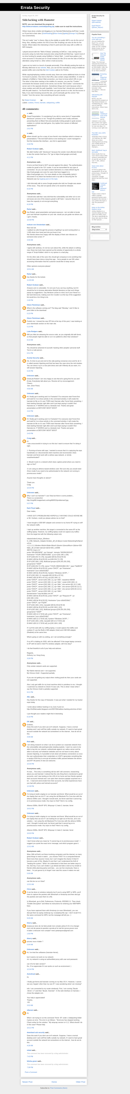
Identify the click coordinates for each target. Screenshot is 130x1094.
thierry (29, 923)
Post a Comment (31, 1072)
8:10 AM (30, 340)
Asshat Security (33, 358)
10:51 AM (30, 269)
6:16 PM (30, 717)
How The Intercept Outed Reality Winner (103, 56)
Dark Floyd (31, 508)
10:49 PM (30, 220)
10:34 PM (30, 488)
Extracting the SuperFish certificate (103, 76)
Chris (29, 889)
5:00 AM (30, 873)
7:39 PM (30, 1067)
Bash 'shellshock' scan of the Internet (103, 114)
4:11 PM (30, 157)
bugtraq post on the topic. (49, 179)
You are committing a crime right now (98, 38)
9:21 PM (30, 692)
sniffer (57, 103)
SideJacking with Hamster (97, 95)
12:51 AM (30, 846)
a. (27, 113)
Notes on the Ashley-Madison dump (98, 208)
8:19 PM (30, 204)
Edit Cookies (50, 70)
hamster (43, 103)
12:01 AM (30, 884)
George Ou (73, 33)
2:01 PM (30, 128)
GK (28, 721)
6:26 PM (30, 371)
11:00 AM (30, 280)
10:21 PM (30, 1028)
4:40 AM (30, 240)
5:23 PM (30, 313)
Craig (29, 438)
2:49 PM (30, 300)
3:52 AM (30, 1005)
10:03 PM (30, 833)
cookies (31, 103)
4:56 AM (30, 389)
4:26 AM (30, 1045)
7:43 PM (30, 1056)
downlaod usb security (36, 1032)
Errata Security (35, 7)
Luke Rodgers (32, 331)
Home (54, 1082)
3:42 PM (30, 411)
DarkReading (47, 33)
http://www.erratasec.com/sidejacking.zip (38, 26)
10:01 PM (30, 808)
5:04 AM (30, 944)
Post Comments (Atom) (58, 1088)
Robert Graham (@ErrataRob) (97, 21)
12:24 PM (30, 969)
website (43, 68)
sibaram (30, 1010)
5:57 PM (30, 503)
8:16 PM (30, 189)
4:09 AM (30, 737)
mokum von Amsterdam (36, 225)
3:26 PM (30, 658)
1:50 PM (30, 934)
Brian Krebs (57, 33)
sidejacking (50, 103)
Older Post (80, 1082)
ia (27, 133)
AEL (28, 697)
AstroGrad (31, 974)
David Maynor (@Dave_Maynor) (97, 26)
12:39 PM (30, 786)
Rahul (29, 209)
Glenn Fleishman (33, 305)
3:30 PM (30, 144)
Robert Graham (33, 149)
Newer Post (27, 1082)
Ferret (37, 103)
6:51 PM (30, 353)
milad (29, 1050)
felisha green (32, 1061)
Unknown (30, 376)
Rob (28, 741)
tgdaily (65, 33)
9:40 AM (30, 918)
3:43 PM (30, 433)
